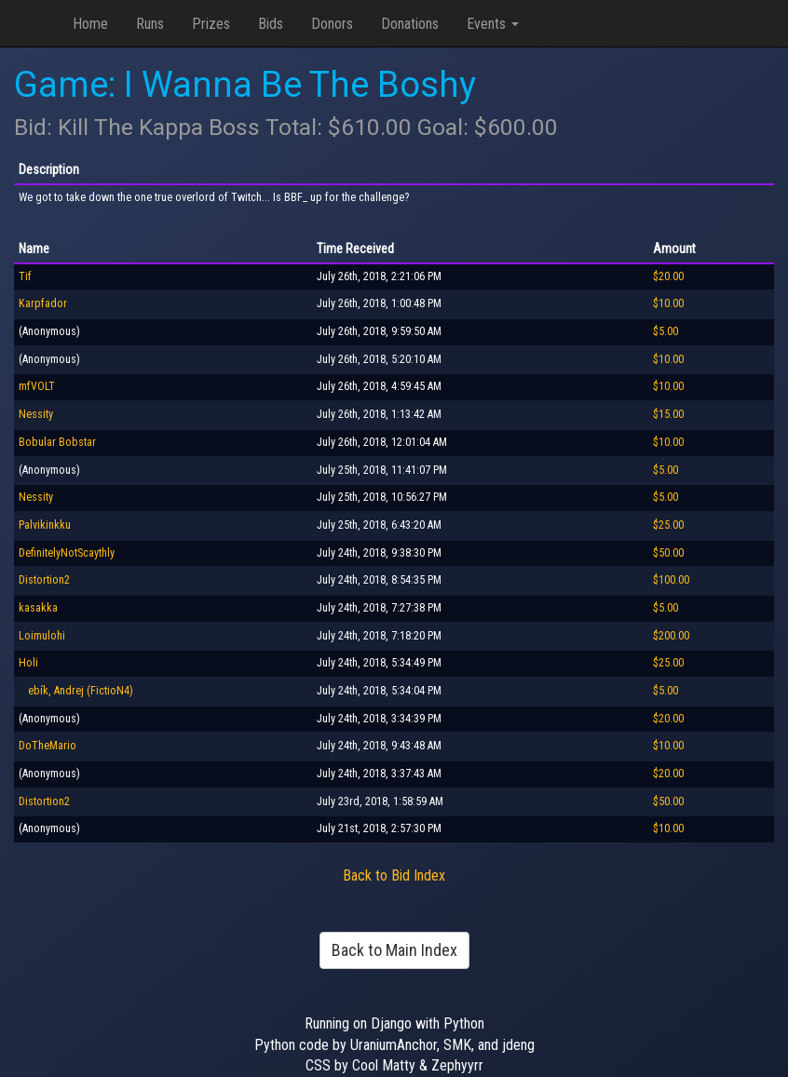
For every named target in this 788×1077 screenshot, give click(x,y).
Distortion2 (44, 579)
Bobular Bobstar (57, 442)
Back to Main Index (394, 950)
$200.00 (671, 635)
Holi (28, 662)
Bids (270, 24)
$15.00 (668, 414)
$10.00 (668, 303)
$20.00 (668, 276)
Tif (25, 276)
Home (90, 24)
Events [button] (493, 24)
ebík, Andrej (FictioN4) (76, 690)
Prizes (211, 24)
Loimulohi (42, 635)
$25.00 (668, 525)
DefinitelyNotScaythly (67, 552)
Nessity (36, 414)
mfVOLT (37, 386)
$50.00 (668, 552)
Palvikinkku (45, 525)
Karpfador (43, 303)
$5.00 (665, 331)
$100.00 (671, 579)
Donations (410, 24)
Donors (332, 24)
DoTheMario (47, 745)
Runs (150, 24)
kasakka (38, 607)
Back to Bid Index (394, 875)
